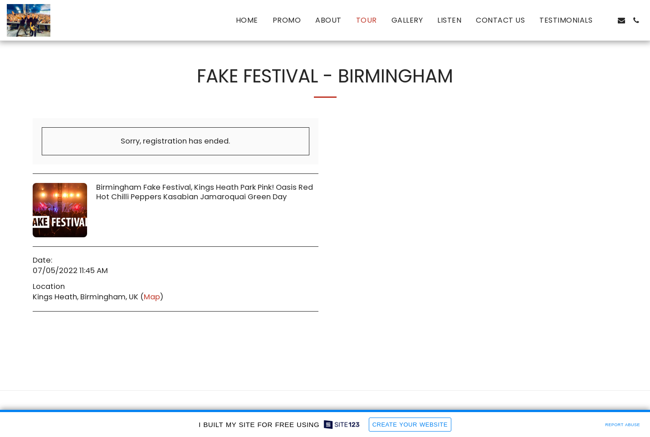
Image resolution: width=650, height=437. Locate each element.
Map (152, 297)
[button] (607, 20)
